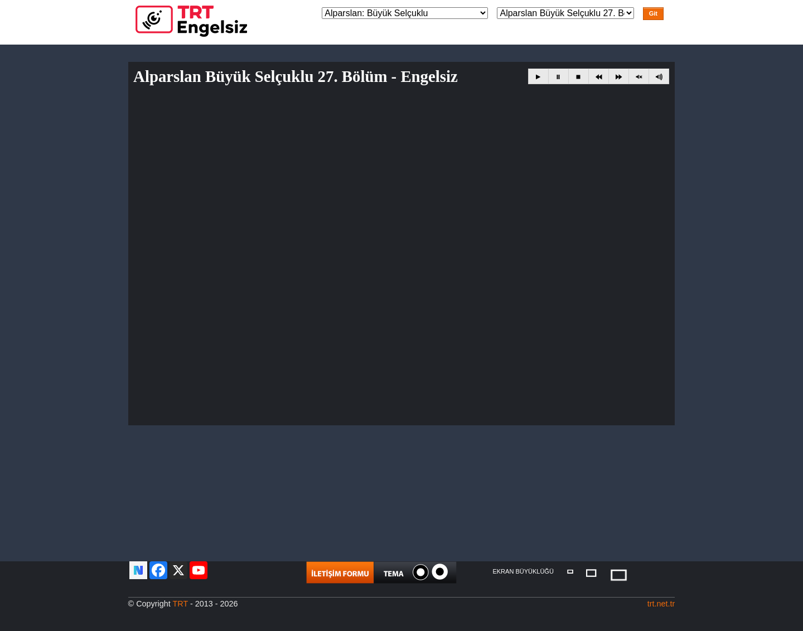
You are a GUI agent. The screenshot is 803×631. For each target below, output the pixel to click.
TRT (180, 603)
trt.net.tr (661, 603)
